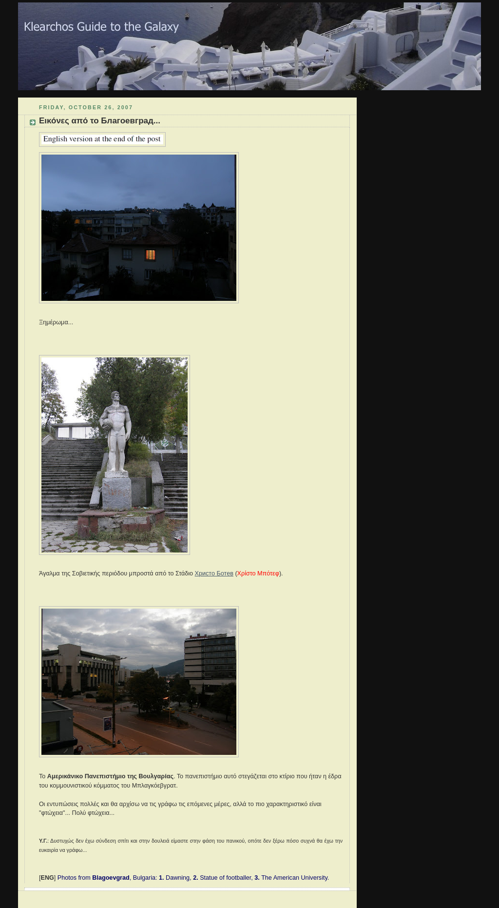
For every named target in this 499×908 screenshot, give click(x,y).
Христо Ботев (214, 573)
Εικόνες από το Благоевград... (99, 120)
